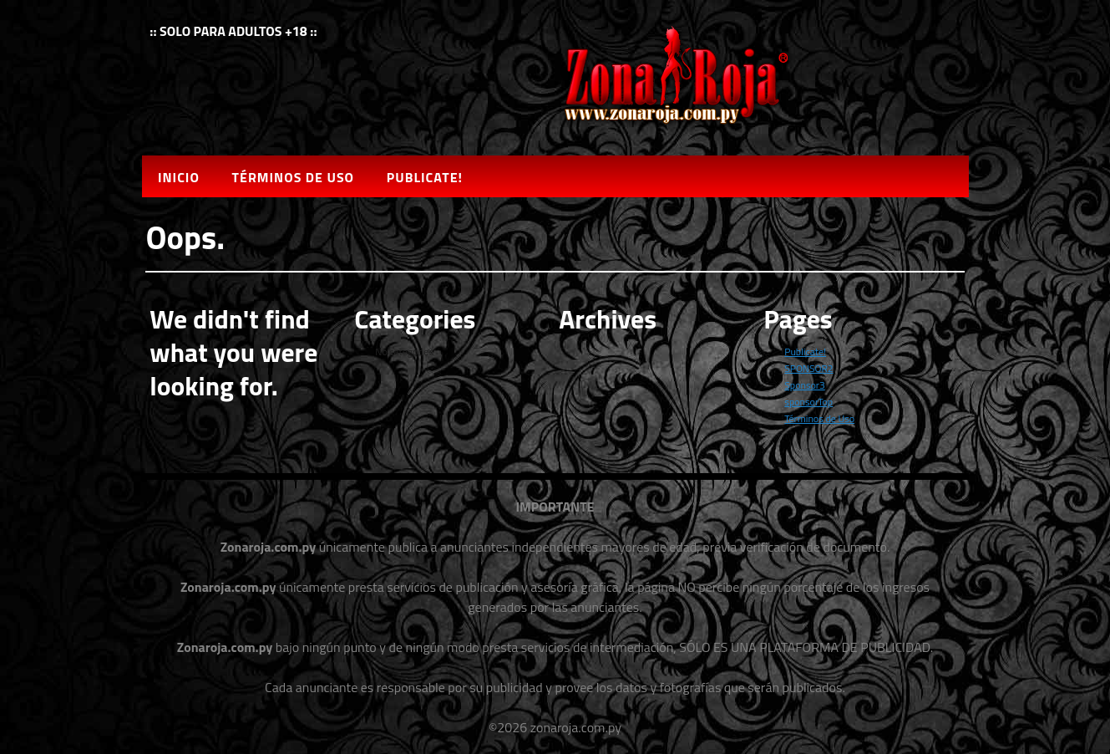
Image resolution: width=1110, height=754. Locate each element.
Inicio (179, 177)
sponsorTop (808, 402)
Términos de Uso (293, 177)
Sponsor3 (804, 385)
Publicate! (425, 177)
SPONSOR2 (808, 368)
